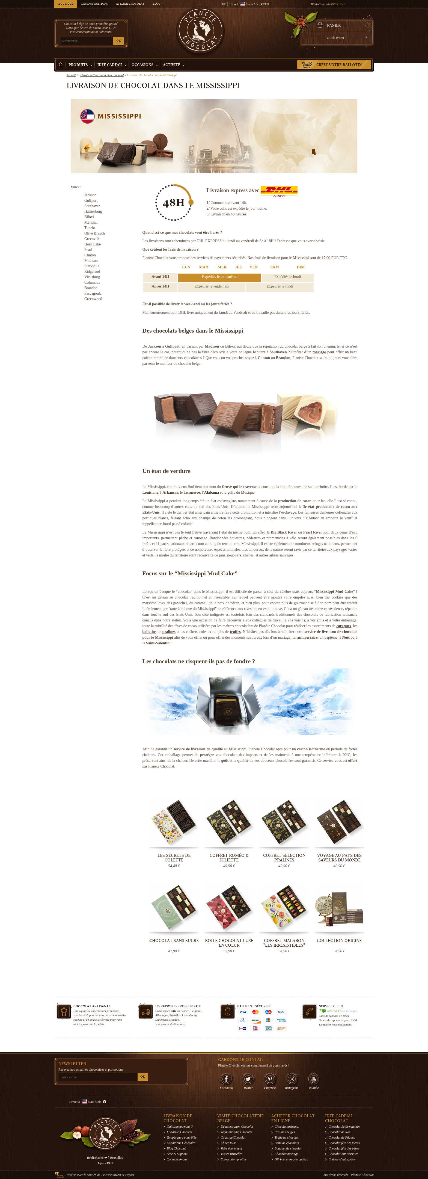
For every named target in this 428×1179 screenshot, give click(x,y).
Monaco (174, 1019)
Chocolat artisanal (287, 1126)
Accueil (71, 75)
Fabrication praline (233, 1159)
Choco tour (228, 1143)
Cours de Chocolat (233, 1137)
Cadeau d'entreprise (341, 1159)
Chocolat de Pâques (341, 1137)
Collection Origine (339, 941)
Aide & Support (177, 1154)
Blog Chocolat (176, 1148)
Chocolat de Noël (339, 1132)
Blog (156, 4)
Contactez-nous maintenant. (335, 1024)
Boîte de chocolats (287, 1143)
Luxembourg (189, 1015)
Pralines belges (285, 1132)
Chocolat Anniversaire (343, 1154)
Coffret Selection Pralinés (284, 857)
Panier (334, 26)
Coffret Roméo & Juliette (229, 857)
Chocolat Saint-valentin (343, 1126)
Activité (174, 65)
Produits (81, 65)
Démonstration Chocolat (237, 1126)
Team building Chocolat (236, 1132)
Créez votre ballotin (339, 65)
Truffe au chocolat (287, 1137)
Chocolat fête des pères (343, 1148)
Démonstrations (94, 4)
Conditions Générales (181, 1143)
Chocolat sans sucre (174, 941)
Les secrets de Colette (174, 857)
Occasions (145, 65)
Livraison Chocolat (179, 1132)
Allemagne (161, 1015)
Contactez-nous (177, 1159)
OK (118, 41)
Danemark (161, 1019)
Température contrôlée (182, 1137)
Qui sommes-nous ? (180, 1126)
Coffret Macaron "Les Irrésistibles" (284, 943)
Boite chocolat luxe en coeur (229, 943)
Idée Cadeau (112, 65)
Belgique (196, 1010)
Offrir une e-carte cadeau (291, 1159)
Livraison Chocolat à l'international (102, 75)
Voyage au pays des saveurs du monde (339, 857)
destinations (177, 1024)
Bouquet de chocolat (288, 1148)
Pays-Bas (175, 1015)
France (184, 1010)
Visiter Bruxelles (231, 1154)
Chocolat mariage (286, 1154)
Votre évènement (231, 1148)
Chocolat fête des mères (344, 1143)
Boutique (65, 4)
